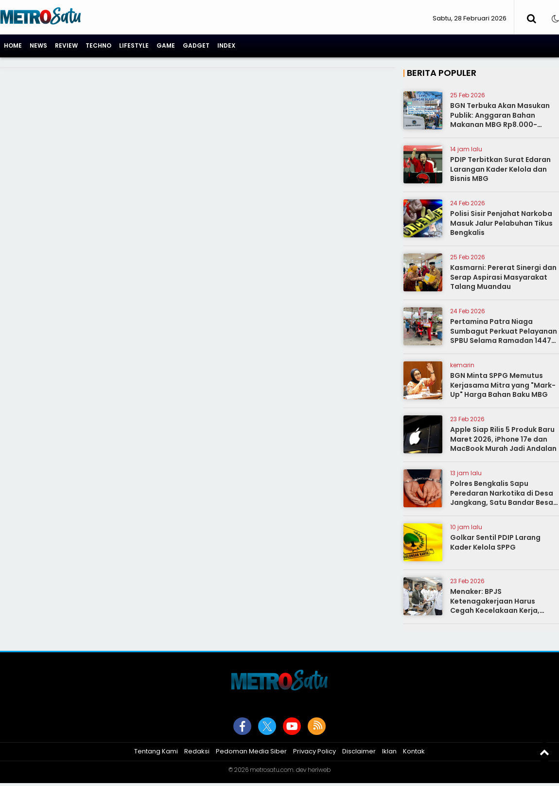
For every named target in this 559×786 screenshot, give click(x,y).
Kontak (414, 751)
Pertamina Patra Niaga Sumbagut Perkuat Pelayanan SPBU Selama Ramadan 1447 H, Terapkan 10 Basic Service (503, 336)
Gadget (196, 45)
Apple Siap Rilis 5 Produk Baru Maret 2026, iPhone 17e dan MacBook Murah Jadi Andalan (503, 439)
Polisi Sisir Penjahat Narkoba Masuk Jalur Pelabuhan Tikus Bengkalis (501, 223)
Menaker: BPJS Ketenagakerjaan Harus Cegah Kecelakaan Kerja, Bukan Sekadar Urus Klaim (496, 606)
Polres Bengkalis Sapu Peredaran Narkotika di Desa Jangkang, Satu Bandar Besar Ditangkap (503, 498)
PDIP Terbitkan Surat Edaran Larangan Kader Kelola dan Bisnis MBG (500, 169)
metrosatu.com (272, 770)
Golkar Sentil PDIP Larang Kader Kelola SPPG (495, 542)
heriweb (319, 770)
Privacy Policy (314, 751)
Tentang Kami (156, 751)
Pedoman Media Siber (251, 751)
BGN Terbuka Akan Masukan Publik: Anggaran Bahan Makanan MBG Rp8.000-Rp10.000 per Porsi (500, 120)
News (38, 45)
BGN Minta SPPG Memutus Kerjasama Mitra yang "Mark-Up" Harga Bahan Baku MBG (503, 385)
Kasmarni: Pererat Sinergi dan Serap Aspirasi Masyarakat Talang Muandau (503, 277)
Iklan (389, 751)
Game (166, 45)
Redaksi (197, 751)
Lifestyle (134, 45)
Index (226, 45)
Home (13, 45)
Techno (98, 45)
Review (66, 45)
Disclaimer (359, 751)
